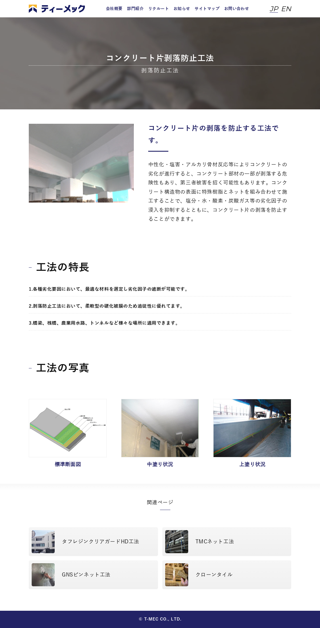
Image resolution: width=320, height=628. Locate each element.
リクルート (158, 9)
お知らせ (182, 9)
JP (274, 9)
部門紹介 (135, 9)
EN (286, 9)
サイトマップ (207, 9)
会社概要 (114, 9)
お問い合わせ (236, 9)
